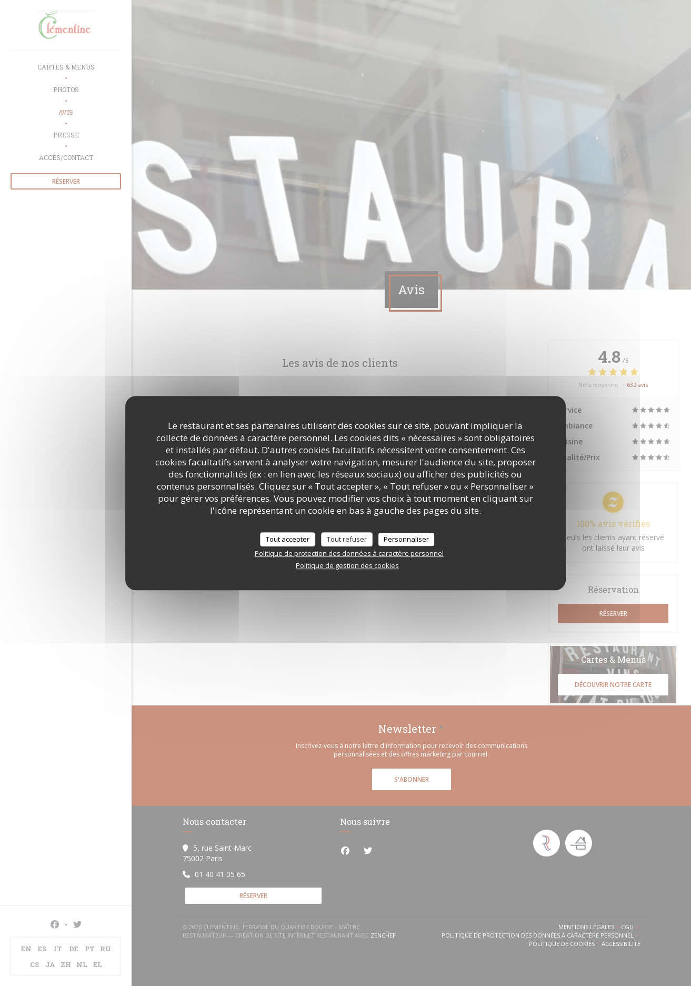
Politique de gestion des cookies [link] (347, 565)
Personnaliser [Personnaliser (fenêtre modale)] (406, 539)
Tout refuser (347, 539)
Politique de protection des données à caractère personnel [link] (349, 553)
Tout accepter (287, 539)
